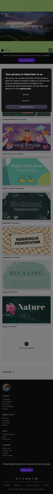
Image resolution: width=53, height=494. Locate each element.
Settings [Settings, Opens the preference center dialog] (26, 94)
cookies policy (25, 88)
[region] (26, 90)
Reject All (25, 101)
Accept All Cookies (26, 107)
